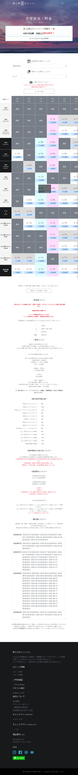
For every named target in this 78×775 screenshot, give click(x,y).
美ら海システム (58, 772)
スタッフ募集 (18, 675)
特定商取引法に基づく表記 (23, 710)
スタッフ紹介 (18, 672)
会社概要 (16, 701)
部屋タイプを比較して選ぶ (39, 291)
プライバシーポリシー (21, 704)
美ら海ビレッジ (24, 3)
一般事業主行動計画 (20, 707)
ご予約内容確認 (18, 685)
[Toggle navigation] (62, 3)
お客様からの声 (18, 693)
